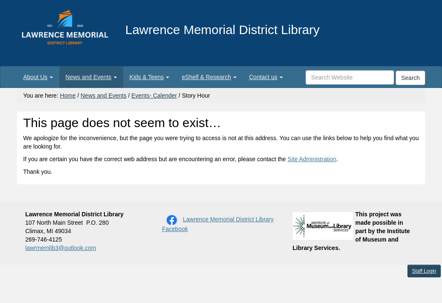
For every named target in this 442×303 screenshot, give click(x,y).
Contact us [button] (266, 77)
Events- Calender (154, 95)
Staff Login (424, 271)
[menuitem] (38, 77)
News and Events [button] (91, 77)
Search (410, 77)
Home (67, 95)
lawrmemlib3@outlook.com (60, 248)
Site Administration (312, 159)
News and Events (103, 95)
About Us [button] (38, 77)
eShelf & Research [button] (209, 77)
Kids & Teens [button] (149, 77)
